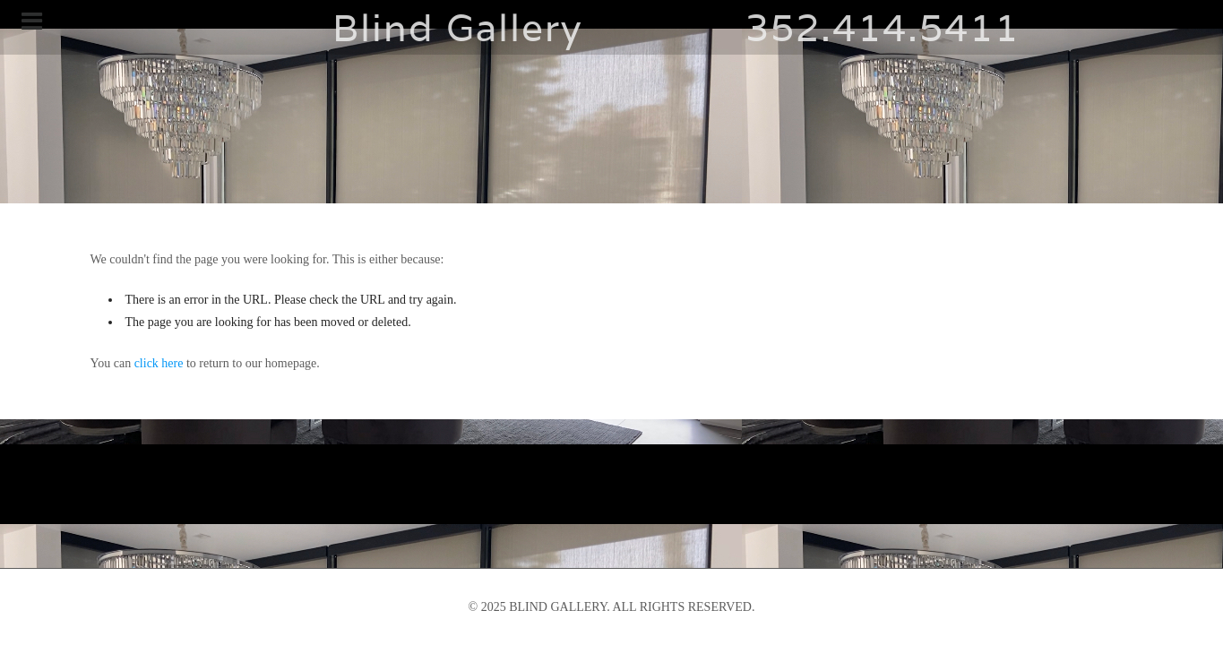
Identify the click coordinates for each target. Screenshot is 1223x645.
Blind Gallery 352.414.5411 (612, 27)
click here (159, 363)
